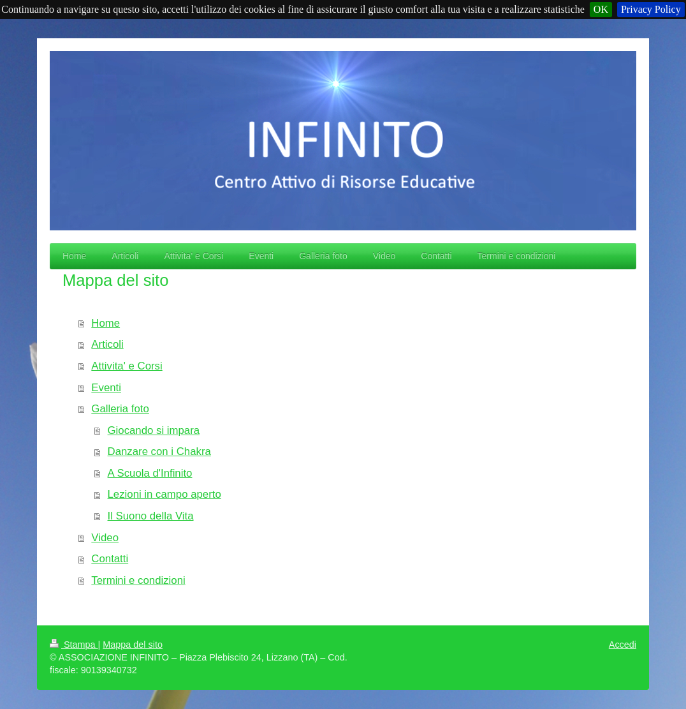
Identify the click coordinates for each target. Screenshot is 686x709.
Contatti (109, 559)
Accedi (622, 644)
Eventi (106, 388)
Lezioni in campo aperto (164, 494)
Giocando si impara (154, 430)
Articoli (107, 344)
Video (105, 538)
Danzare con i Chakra (159, 451)
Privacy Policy (651, 9)
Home (105, 323)
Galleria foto (120, 409)
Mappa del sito (133, 644)
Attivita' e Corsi (126, 366)
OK (601, 9)
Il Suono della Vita (151, 516)
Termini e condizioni (138, 580)
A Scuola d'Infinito (150, 473)
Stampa (74, 644)
